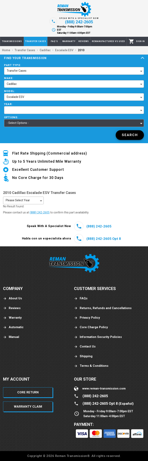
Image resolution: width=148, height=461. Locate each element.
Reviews (12, 308)
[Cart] (131, 41)
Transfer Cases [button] (16, 70)
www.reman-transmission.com (104, 388)
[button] (74, 110)
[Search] (130, 135)
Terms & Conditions (91, 366)
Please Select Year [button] (18, 200)
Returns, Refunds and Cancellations (103, 308)
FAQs (80, 298)
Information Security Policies (98, 337)
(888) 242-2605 (40, 212)
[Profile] (140, 41)
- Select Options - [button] (18, 122)
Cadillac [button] (12, 83)
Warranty (12, 318)
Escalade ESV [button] (15, 96)
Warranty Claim (28, 406)
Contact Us (85, 346)
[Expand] (142, 58)
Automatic (13, 327)
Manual (11, 337)
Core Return (28, 392)
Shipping (83, 356)
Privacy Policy (87, 318)
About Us (12, 298)
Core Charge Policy (91, 327)
